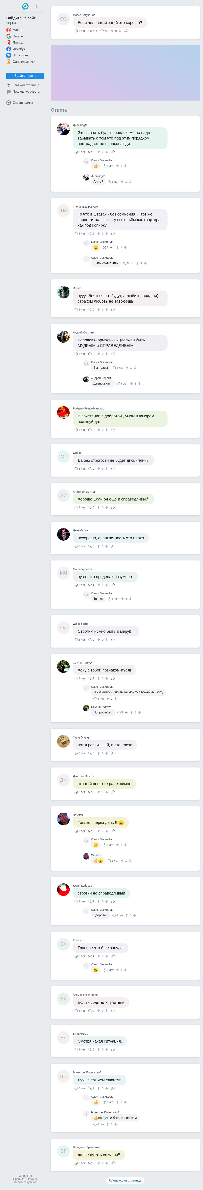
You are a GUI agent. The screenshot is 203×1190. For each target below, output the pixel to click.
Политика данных (25, 1182)
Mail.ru (14, 30)
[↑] (113, 30)
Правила (19, 1179)
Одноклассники (20, 61)
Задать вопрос (25, 75)
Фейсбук (15, 49)
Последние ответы (23, 91)
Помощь (32, 1179)
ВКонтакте (17, 55)
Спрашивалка (19, 102)
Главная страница (22, 85)
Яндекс (14, 42)
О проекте (25, 1175)
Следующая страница (125, 1180)
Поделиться (126, 30)
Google (14, 36)
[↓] (119, 30)
